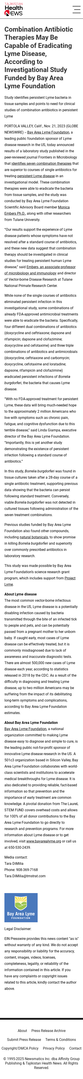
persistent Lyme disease (36, 176)
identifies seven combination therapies (41, 163)
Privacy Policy (54, 1048)
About (22, 1031)
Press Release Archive (48, 1031)
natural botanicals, (34, 537)
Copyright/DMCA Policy (20, 1048)
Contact (75, 1048)
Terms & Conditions (60, 1040)
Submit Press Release (24, 1040)
